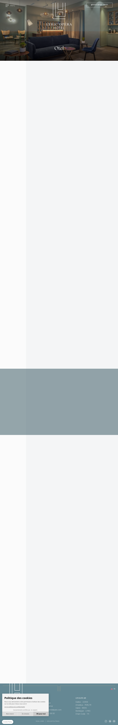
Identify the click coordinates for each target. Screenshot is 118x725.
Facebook (106, 721)
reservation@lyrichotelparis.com (55, 709)
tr (114, 689)
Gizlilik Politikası (53, 721)
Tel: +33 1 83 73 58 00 (55, 713)
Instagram (110, 721)
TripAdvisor (114, 721)
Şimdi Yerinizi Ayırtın (99, 5)
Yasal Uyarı (40, 721)
